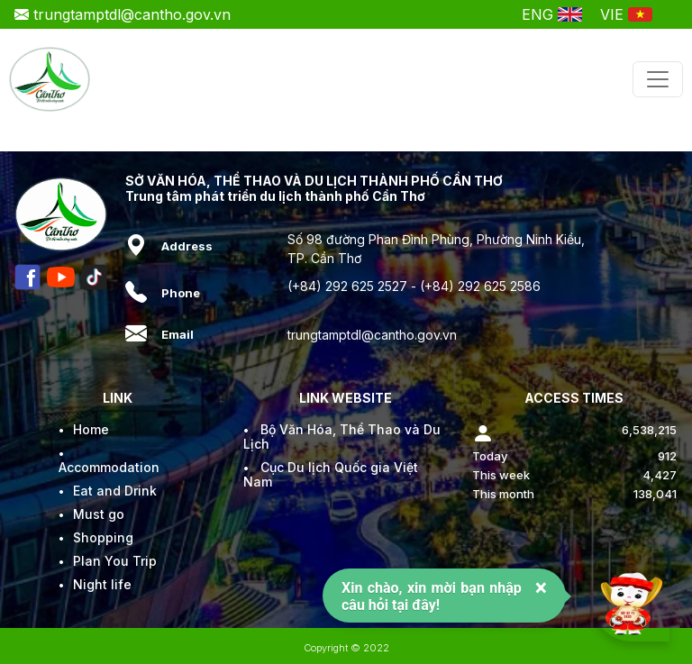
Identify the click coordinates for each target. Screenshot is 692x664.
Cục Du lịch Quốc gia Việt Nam (330, 474)
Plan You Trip (115, 560)
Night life (102, 584)
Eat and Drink (115, 490)
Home (91, 429)
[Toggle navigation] (658, 79)
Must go (98, 514)
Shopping (103, 537)
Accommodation (109, 467)
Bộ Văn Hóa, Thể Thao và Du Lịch (342, 436)
